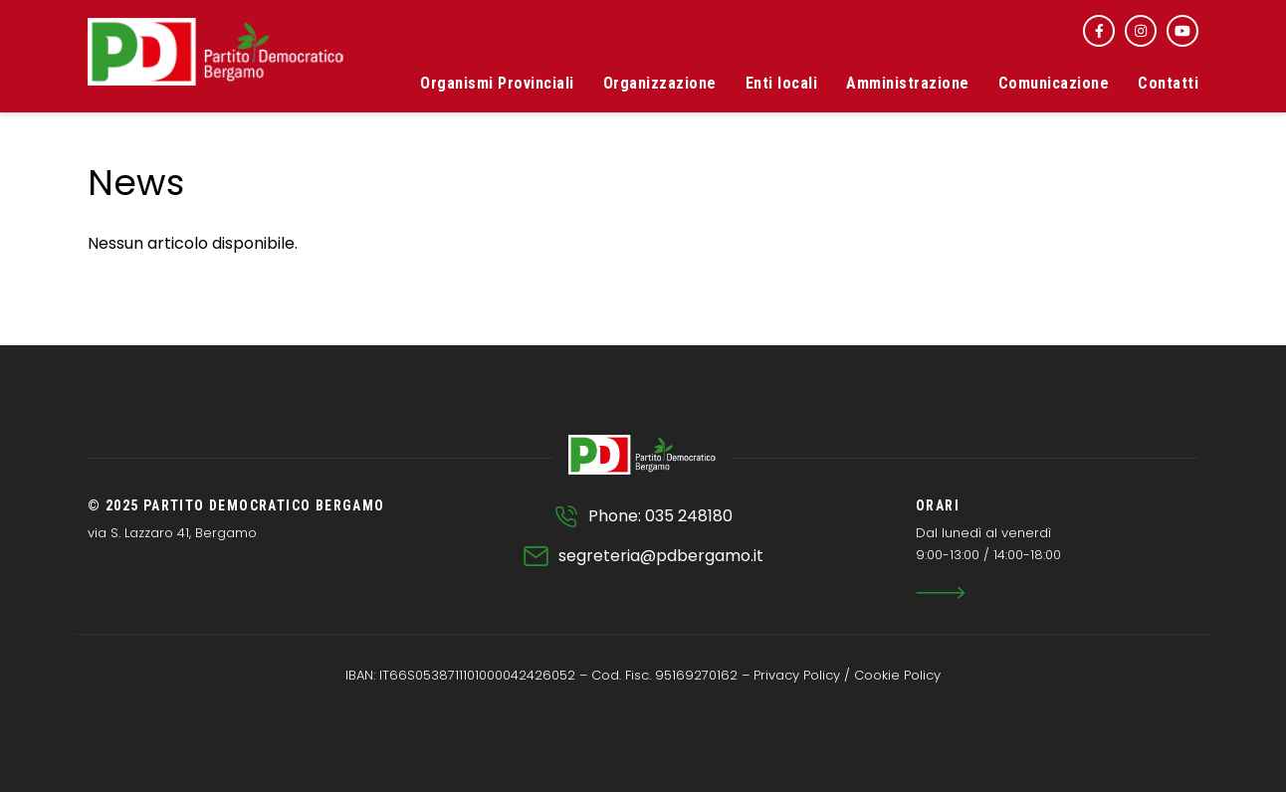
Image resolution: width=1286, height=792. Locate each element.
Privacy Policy (796, 675)
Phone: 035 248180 (660, 515)
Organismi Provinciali (497, 83)
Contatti (1168, 83)
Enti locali (782, 83)
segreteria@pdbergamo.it (660, 555)
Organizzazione (660, 83)
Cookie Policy (897, 675)
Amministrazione (907, 83)
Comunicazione (1054, 83)
